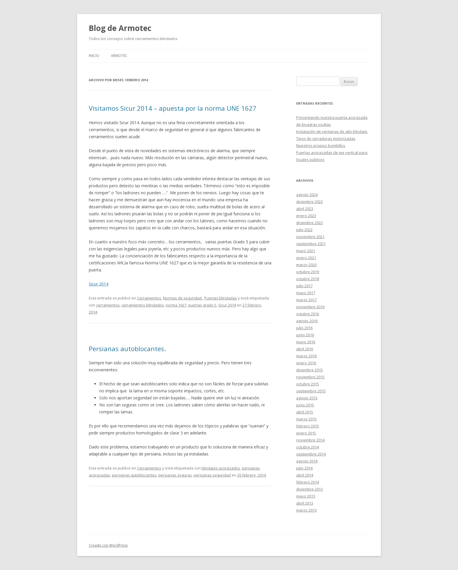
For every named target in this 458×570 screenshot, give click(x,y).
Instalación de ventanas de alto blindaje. (332, 131)
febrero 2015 (307, 426)
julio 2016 (304, 327)
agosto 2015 (307, 398)
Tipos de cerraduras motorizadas (325, 138)
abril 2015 (304, 412)
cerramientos (108, 305)
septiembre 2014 (311, 454)
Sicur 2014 (98, 284)
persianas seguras (175, 475)
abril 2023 (304, 208)
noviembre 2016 (310, 306)
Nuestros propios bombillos (320, 145)
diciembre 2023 (309, 201)
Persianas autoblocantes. (127, 348)
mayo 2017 (305, 292)
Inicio (94, 55)
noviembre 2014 (310, 440)
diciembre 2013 (309, 489)
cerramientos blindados (143, 305)
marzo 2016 (306, 355)
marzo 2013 (306, 510)
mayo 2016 (305, 341)
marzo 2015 (306, 419)
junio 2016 (305, 334)
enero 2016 (306, 362)
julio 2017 (304, 285)
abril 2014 (304, 475)
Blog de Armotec (120, 28)
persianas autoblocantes (134, 475)
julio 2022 (304, 229)
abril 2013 (304, 503)
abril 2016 (304, 348)
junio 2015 (305, 405)
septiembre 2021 (311, 243)
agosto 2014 (307, 461)
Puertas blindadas (220, 298)
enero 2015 (306, 433)
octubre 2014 (307, 447)
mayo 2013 (305, 496)
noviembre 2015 (310, 377)
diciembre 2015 (309, 370)
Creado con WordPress (108, 545)
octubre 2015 (307, 384)
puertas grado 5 (202, 305)
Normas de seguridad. (182, 298)
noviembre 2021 (310, 236)
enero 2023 (306, 215)
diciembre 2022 (309, 222)
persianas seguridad (212, 475)
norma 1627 (176, 305)
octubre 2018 (307, 278)
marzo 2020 (306, 264)
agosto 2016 (307, 320)
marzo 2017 (306, 299)
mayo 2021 (305, 250)
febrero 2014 (307, 482)
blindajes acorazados (221, 468)
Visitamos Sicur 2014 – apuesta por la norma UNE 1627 (172, 108)
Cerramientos (149, 298)
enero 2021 (306, 257)
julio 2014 (304, 468)
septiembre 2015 (311, 391)
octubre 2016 (307, 313)
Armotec (119, 55)
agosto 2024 (307, 194)
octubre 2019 (307, 271)
